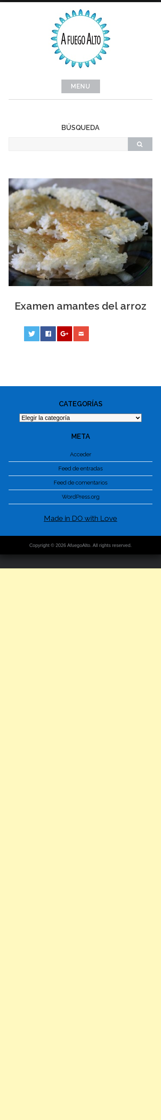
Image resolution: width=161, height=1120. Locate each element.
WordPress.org (81, 497)
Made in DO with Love (80, 518)
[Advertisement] (80, 844)
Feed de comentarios (80, 482)
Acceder (80, 454)
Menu (81, 86)
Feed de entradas (80, 468)
